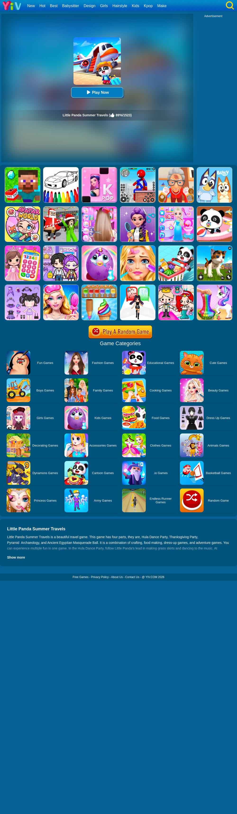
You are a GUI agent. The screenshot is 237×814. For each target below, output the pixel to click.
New (31, 6)
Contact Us (132, 577)
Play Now (97, 92)
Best (54, 6)
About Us (117, 577)
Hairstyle (120, 6)
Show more (16, 557)
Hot (42, 6)
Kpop (148, 6)
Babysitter (70, 6)
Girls (104, 6)
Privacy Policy (100, 577)
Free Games (80, 577)
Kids (135, 6)
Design (90, 6)
